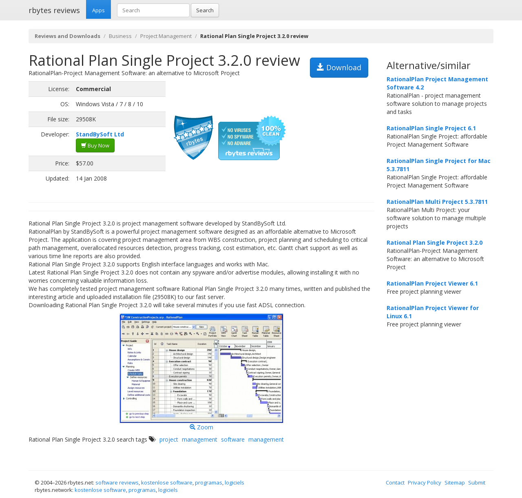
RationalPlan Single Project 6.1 (431, 128)
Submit (476, 482)
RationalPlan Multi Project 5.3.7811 (437, 201)
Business (120, 36)
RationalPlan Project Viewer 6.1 (432, 283)
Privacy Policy (424, 482)
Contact (395, 482)
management (199, 439)
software (233, 439)
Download (339, 67)
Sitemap (455, 482)
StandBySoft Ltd (100, 134)
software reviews (117, 482)
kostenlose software (166, 482)
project (168, 439)
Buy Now (95, 145)
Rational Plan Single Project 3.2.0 (434, 242)
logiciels (234, 482)
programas (208, 482)
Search (205, 10)
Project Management (166, 36)
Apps (98, 10)
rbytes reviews (54, 10)
